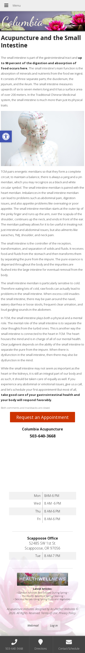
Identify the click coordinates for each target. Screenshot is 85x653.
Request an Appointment (42, 417)
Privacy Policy (67, 613)
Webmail (33, 625)
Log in (54, 625)
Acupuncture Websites (20, 609)
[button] (6, 136)
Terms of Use (49, 613)
